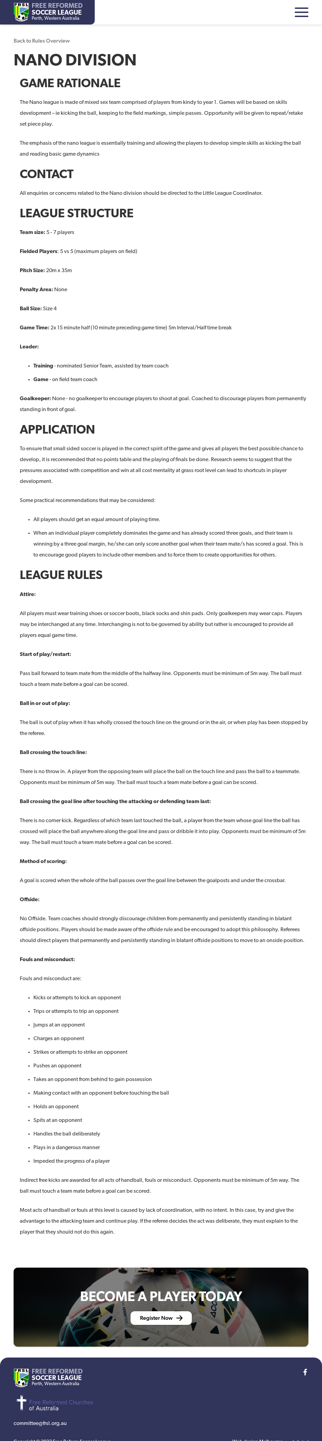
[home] (48, 12)
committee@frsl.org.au (40, 1423)
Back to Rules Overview (42, 40)
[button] (301, 12)
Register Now (156, 1318)
